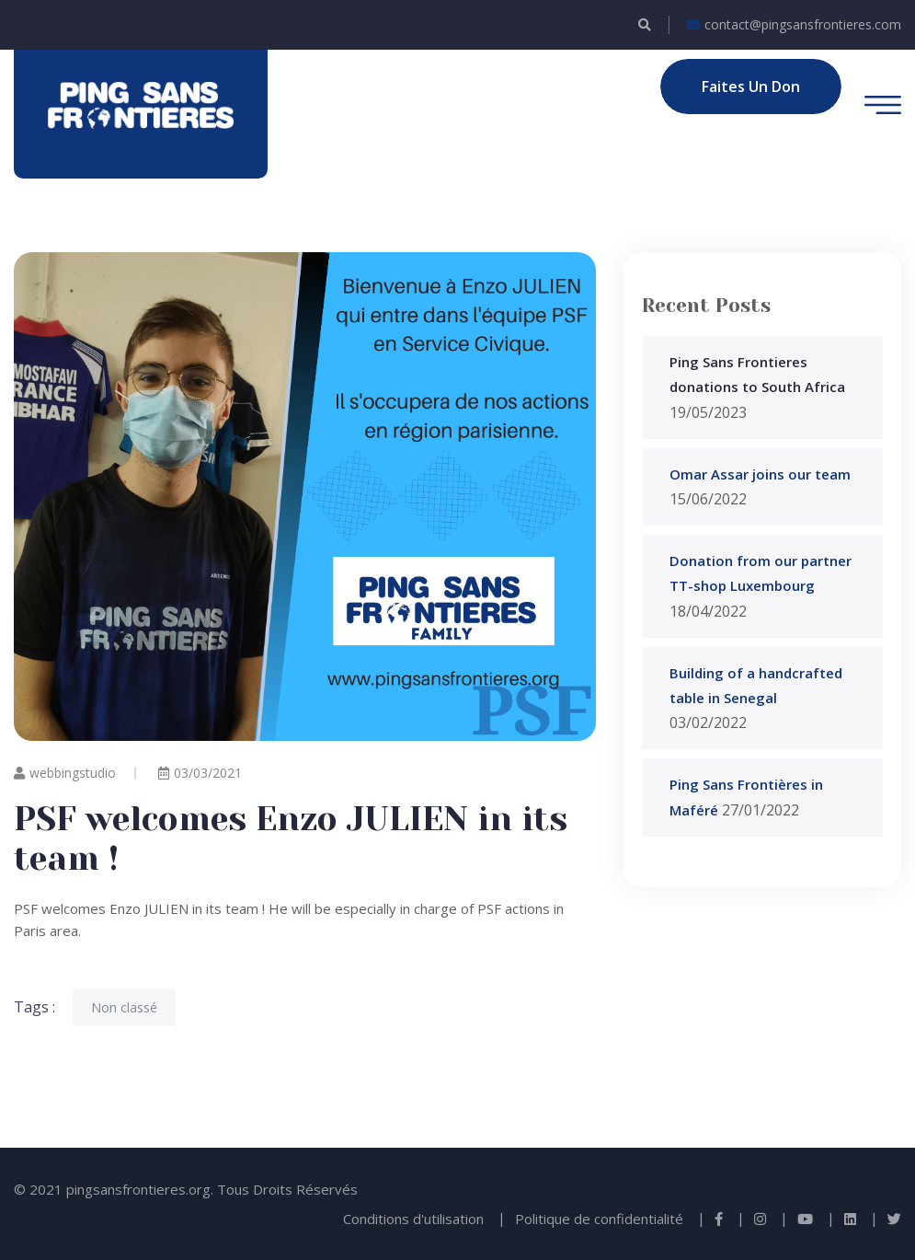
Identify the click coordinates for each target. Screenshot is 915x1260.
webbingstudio (65, 772)
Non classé (124, 1007)
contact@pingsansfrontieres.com (794, 25)
